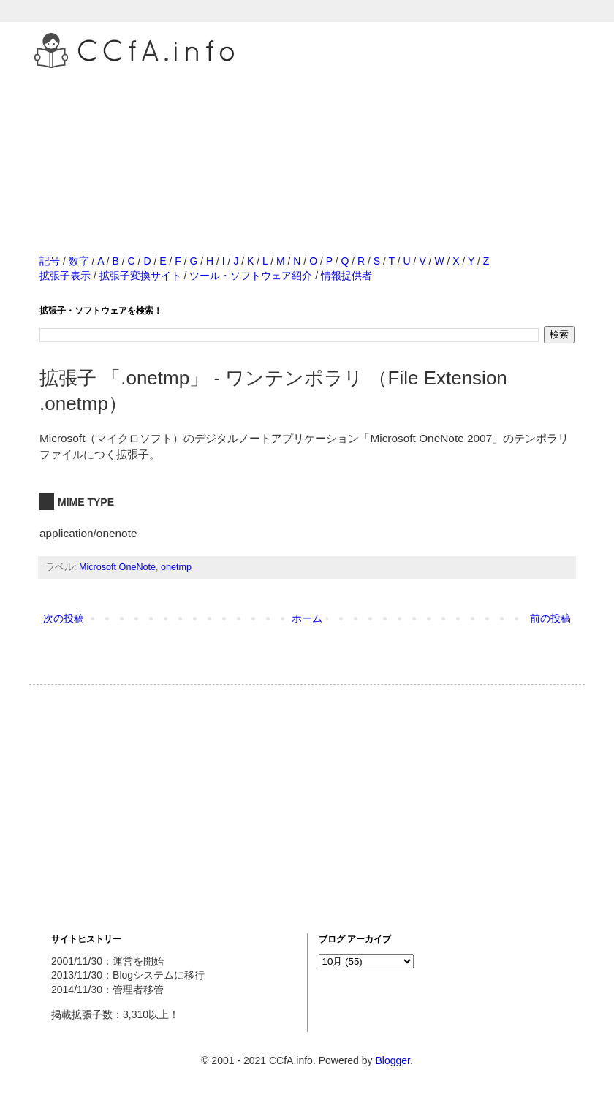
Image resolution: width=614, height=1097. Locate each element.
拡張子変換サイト (140, 275)
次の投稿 (63, 618)
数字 (79, 261)
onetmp (176, 567)
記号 (49, 261)
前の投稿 (550, 618)
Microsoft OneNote (117, 567)
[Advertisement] (307, 145)
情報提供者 (346, 275)
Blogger (392, 1060)
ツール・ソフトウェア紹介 (250, 275)
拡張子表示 (65, 275)
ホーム (307, 618)
